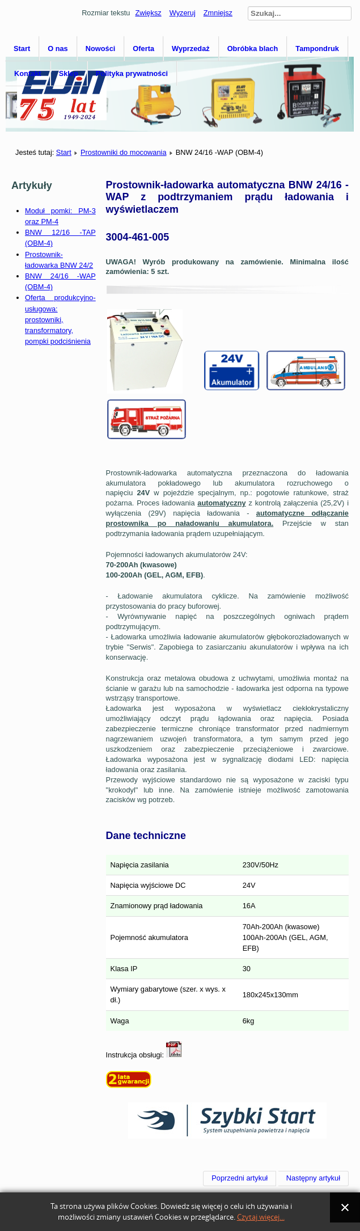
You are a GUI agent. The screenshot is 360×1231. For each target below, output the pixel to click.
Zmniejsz (218, 13)
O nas (58, 48)
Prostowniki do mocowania (124, 152)
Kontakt (27, 73)
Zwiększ (148, 13)
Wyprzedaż (191, 48)
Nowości (101, 48)
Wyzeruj (183, 13)
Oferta (143, 48)
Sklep (68, 73)
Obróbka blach (252, 48)
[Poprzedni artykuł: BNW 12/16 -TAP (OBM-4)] (239, 1178)
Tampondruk (317, 48)
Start (22, 48)
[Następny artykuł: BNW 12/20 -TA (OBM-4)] (313, 1178)
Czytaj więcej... (261, 1217)
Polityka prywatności (132, 73)
